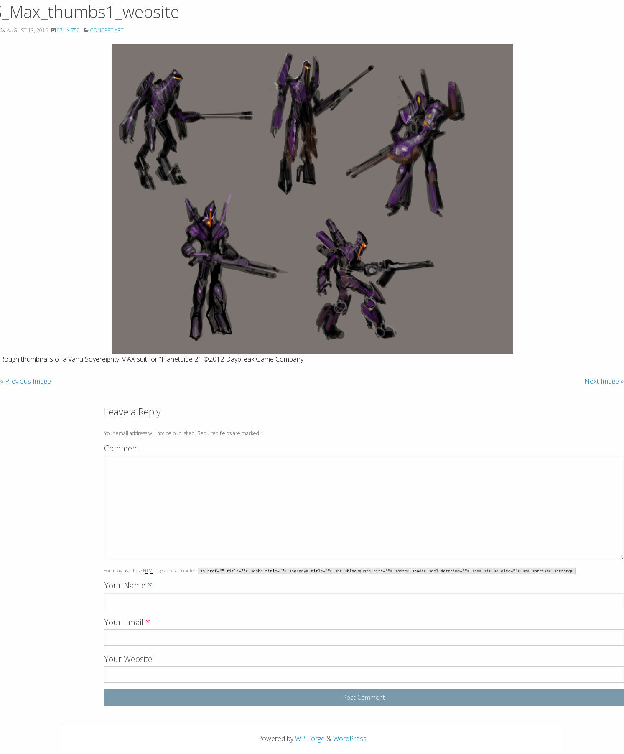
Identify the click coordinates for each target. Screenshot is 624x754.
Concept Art (107, 30)
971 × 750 (68, 30)
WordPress (350, 738)
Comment (122, 448)
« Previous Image (25, 381)
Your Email (127, 622)
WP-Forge (310, 738)
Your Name (128, 585)
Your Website (128, 659)
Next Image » (604, 381)
